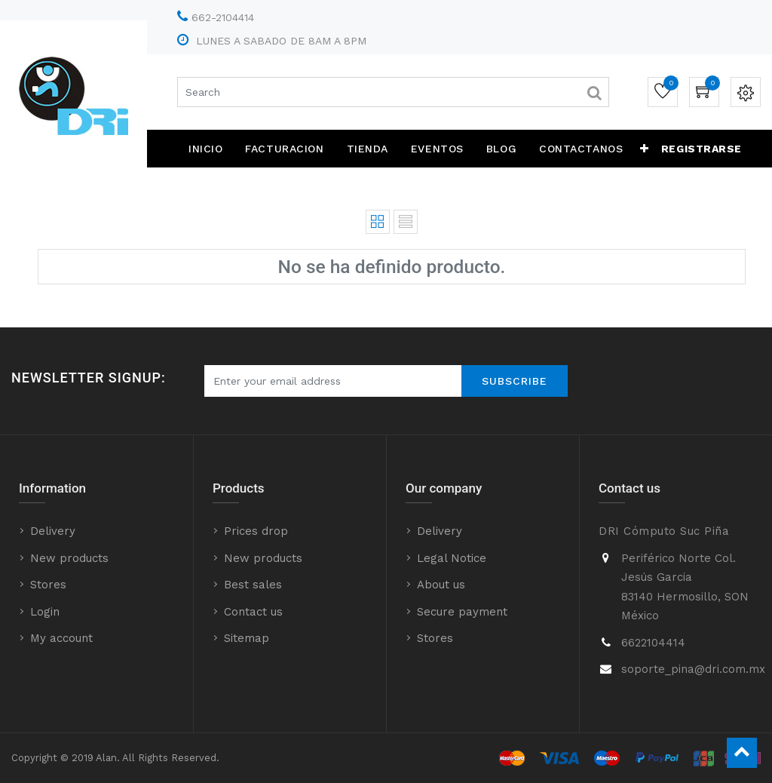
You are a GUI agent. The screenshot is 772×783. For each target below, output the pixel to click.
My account (61, 638)
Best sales (253, 584)
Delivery (52, 531)
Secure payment (462, 612)
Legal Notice (451, 558)
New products (69, 558)
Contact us (253, 612)
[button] (644, 148)
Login (45, 612)
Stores (48, 584)
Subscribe (514, 381)
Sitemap (246, 638)
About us (441, 584)
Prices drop (256, 531)
